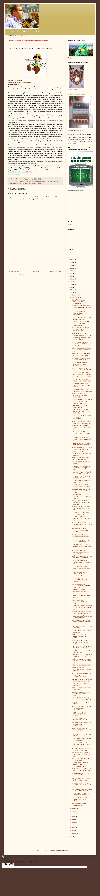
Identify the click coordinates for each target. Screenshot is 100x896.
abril (73, 825)
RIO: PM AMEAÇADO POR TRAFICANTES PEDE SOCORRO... (80, 364)
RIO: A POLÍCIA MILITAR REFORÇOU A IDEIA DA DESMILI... (80, 579)
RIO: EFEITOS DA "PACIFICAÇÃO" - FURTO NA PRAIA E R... (81, 496)
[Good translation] (5, 864)
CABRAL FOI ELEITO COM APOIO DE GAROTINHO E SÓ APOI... (81, 439)
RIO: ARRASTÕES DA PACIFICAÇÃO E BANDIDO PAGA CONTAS (81, 585)
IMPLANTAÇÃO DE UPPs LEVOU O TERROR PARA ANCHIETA (82, 680)
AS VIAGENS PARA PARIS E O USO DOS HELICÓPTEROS (81, 794)
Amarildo (17, 181)
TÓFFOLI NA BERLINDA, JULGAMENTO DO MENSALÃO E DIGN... (82, 453)
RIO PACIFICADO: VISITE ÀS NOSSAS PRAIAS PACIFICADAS (80, 574)
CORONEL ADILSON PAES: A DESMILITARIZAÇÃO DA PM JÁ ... (81, 785)
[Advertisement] (35, 256)
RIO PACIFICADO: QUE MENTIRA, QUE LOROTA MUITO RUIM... (80, 405)
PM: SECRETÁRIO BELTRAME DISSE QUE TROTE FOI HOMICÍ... (81, 490)
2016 (71, 284)
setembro (74, 811)
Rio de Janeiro (56, 181)
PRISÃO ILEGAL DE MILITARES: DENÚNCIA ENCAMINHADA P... (81, 349)
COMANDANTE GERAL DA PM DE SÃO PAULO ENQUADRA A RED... (82, 468)
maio (73, 822)
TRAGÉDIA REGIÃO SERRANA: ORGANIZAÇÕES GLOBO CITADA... (81, 714)
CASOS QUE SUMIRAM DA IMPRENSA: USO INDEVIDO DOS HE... (81, 385)
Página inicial (35, 271)
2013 (71, 292)
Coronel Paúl (33, 181)
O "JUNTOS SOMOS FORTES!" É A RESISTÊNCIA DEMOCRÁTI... (82, 473)
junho (73, 819)
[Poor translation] (11, 864)
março (74, 827)
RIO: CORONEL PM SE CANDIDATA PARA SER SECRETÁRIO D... (79, 313)
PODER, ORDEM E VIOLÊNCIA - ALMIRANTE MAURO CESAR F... (81, 730)
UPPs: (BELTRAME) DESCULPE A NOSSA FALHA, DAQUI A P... (82, 779)
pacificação (49, 181)
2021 (71, 273)
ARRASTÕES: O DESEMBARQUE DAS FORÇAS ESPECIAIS (82, 513)
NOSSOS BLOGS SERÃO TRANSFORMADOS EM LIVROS (79, 636)
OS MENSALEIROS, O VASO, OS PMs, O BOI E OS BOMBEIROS (81, 612)
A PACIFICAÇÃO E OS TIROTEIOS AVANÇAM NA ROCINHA (82, 338)
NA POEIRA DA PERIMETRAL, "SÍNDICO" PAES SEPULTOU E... (81, 427)
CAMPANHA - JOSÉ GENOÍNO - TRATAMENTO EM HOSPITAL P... (81, 546)
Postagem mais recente (14, 271)
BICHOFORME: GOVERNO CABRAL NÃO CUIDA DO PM (81, 485)
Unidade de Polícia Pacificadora (28, 183)
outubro (74, 808)
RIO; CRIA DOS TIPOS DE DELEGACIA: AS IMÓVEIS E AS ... (82, 568)
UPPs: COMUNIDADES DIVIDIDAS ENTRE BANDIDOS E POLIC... (82, 669)
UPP (38, 183)
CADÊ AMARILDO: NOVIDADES (81, 377)
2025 (71, 262)
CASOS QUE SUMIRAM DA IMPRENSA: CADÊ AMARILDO (82, 390)
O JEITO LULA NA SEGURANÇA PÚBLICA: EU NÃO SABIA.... (81, 422)
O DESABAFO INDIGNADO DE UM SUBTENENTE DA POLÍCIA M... (82, 524)
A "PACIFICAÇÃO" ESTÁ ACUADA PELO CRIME (79, 719)
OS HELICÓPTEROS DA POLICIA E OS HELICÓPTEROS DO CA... (82, 334)
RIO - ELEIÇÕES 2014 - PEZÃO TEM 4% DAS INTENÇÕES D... (81, 373)
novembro (75, 297)
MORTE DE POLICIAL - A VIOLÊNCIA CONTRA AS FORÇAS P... (80, 642)
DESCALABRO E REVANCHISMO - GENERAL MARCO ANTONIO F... (82, 607)
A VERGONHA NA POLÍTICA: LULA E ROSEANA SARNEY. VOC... (81, 433)
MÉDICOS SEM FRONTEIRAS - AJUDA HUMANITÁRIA (81, 458)
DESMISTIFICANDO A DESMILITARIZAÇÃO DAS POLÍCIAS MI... (80, 552)
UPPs (40, 183)
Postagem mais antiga (56, 271)
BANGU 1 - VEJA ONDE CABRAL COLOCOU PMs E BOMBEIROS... (82, 417)
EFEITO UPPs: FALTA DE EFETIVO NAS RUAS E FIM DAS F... (82, 400)
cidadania (27, 181)
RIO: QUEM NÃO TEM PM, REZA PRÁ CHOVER (81, 481)
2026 (71, 260)
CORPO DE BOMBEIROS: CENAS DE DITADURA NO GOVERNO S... (82, 307)
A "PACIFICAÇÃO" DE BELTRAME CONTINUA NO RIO (81, 591)
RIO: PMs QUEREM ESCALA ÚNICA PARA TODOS (80, 541)
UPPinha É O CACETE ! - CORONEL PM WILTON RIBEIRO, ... (79, 601)
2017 (71, 281)
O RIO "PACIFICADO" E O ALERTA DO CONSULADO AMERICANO (80, 395)
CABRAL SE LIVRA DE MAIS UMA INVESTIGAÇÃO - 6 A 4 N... (81, 774)
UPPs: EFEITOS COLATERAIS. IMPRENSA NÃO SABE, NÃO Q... (81, 754)
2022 (71, 271)
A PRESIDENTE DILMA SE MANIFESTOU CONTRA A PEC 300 (82, 562)
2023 (71, 268)
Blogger (66, 850)
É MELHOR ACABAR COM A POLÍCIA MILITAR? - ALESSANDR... (80, 323)
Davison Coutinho (41, 181)
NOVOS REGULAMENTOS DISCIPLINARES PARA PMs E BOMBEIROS (81, 343)
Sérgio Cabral (16, 183)
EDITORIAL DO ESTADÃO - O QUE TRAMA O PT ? (81, 477)
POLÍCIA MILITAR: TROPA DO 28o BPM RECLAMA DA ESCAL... (82, 557)
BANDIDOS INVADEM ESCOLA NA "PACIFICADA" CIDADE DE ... (82, 744)
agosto (74, 814)
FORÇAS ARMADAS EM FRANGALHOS (79, 804)
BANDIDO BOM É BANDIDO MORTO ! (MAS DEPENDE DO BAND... (81, 799)
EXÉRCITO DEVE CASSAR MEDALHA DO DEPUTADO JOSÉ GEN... (81, 411)
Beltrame (22, 181)
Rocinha (10, 183)
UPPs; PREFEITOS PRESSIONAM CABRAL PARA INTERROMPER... (81, 724)
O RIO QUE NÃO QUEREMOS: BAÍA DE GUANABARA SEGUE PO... (82, 508)
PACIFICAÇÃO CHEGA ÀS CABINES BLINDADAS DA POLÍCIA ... (80, 536)
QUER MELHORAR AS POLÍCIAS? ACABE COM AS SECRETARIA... (82, 708)
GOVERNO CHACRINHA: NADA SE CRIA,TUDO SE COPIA (81, 359)
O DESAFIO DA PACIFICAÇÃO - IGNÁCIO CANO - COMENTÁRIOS (81, 329)
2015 (71, 287)
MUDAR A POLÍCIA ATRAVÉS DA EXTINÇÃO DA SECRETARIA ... (82, 769)
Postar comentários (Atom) (19, 275)
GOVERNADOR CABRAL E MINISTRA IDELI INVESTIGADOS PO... (80, 764)
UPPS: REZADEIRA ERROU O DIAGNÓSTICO (80, 759)
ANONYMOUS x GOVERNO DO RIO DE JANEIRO (81, 739)
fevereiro (74, 830)
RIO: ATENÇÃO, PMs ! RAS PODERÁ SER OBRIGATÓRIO (81, 380)
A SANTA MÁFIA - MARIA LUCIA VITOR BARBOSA (82, 318)
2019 (71, 276)
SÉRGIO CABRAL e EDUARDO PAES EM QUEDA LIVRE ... (81, 354)
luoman (53, 850)
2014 (71, 290)
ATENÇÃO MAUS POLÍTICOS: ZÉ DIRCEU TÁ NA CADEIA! (82, 647)
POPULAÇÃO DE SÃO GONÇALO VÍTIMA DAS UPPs (82, 616)
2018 (71, 279)
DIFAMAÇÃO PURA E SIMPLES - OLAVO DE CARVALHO (81, 749)
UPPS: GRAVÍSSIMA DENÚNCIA (81, 665)
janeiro (74, 833)
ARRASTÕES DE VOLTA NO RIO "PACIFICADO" (81, 651)
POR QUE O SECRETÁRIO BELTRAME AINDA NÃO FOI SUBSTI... (81, 502)
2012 (71, 836)
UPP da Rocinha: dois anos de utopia (19, 82)
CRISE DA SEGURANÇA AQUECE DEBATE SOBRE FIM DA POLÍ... (82, 789)
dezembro (75, 295)
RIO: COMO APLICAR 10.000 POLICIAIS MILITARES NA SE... (82, 698)
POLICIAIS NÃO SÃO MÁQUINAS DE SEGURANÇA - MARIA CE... (82, 655)
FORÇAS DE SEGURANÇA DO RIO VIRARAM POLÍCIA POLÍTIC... (81, 530)
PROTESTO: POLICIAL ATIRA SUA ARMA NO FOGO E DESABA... (80, 693)
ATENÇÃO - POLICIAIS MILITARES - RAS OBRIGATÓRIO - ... (79, 301)
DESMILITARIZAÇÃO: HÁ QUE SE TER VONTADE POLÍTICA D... (81, 622)
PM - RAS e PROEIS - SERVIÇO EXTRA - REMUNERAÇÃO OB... (82, 369)
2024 (71, 265)
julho (73, 816)
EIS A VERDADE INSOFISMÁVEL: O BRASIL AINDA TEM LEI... (82, 444)
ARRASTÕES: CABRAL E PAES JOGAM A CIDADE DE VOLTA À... (81, 518)
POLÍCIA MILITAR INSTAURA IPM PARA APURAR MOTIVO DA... (81, 660)
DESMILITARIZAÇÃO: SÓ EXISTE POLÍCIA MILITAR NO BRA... (82, 448)
